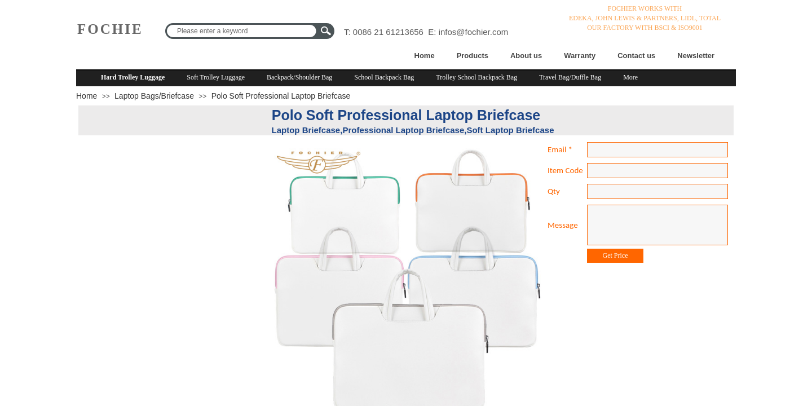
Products (472, 55)
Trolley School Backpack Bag (476, 77)
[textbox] (242, 31)
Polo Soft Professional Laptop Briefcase (281, 95)
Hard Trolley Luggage (133, 77)
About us (526, 55)
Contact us (636, 55)
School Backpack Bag (384, 77)
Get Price (615, 255)
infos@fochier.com (474, 32)
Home (424, 55)
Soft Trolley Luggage (216, 77)
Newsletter (695, 55)
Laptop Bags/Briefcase (154, 95)
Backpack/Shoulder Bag (299, 77)
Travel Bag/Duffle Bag (570, 77)
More (630, 77)
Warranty (579, 55)
